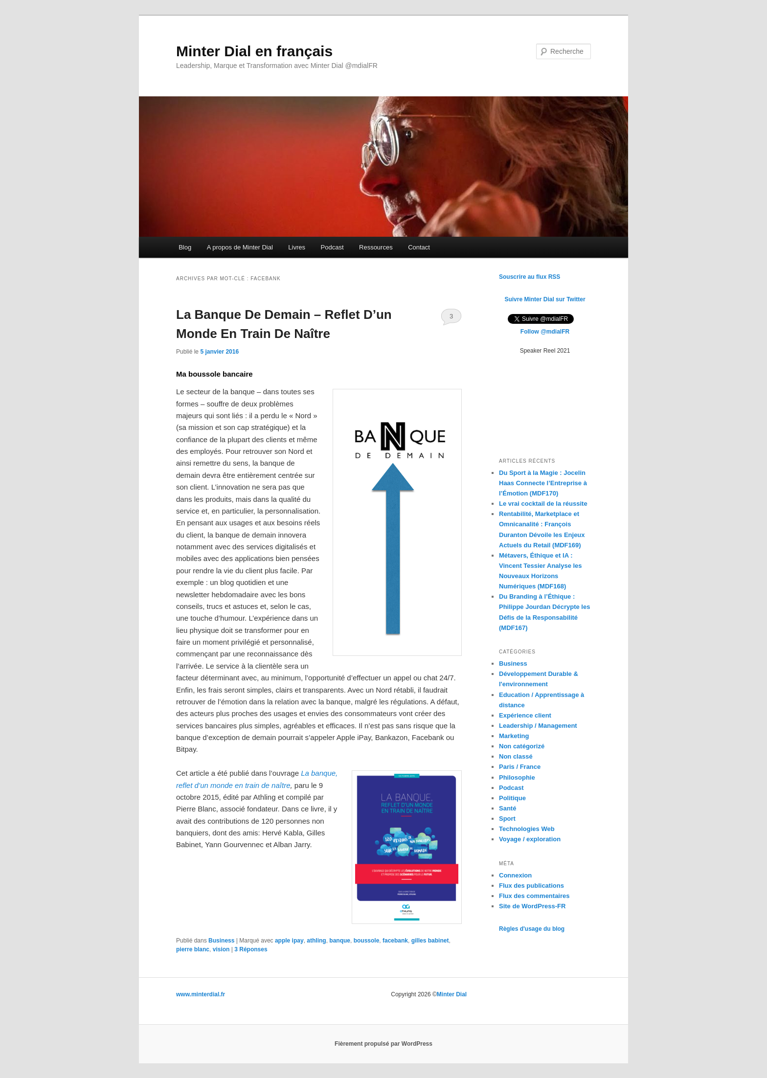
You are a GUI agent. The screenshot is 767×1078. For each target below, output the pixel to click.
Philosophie (517, 777)
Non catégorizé (521, 746)
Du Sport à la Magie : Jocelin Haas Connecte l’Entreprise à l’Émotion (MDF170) (543, 483)
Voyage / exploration (530, 839)
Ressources (376, 247)
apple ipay (289, 940)
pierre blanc (192, 949)
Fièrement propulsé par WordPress (383, 1043)
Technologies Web (527, 828)
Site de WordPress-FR (532, 906)
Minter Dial (452, 994)
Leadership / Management (538, 725)
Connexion (515, 875)
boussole (367, 940)
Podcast (332, 247)
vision (221, 949)
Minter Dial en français (254, 51)
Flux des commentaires (534, 895)
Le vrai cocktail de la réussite (543, 503)
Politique (512, 798)
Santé (507, 808)
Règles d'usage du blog (531, 928)
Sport (507, 818)
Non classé (516, 756)
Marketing (514, 736)
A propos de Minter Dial (240, 247)
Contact (419, 247)
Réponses (250, 949)
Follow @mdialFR (544, 331)
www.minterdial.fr (200, 994)
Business (221, 940)
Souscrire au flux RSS (529, 276)
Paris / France (520, 766)
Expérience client (525, 715)
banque (339, 940)
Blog (185, 247)
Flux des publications (531, 885)
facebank (395, 940)
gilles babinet (430, 940)
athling (316, 940)
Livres (296, 247)
